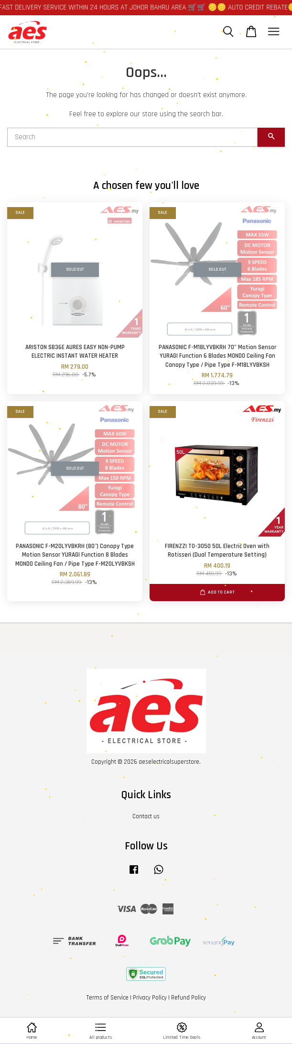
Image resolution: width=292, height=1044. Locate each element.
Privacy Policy (150, 997)
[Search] (132, 137)
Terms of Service (108, 997)
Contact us (146, 816)
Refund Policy (188, 997)
